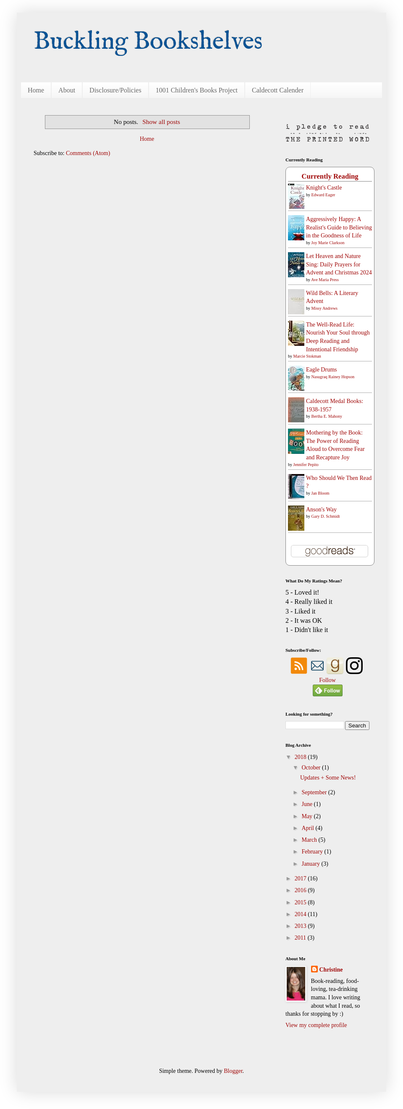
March (309, 840)
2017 (301, 878)
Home (36, 90)
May (307, 816)
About (66, 90)
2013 (301, 926)
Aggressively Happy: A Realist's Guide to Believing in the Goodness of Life (339, 227)
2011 (301, 938)
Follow (327, 680)
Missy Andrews (324, 308)
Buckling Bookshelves (148, 42)
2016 (301, 890)
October (311, 767)
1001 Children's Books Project (197, 90)
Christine (331, 970)
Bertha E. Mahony (327, 416)
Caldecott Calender (278, 90)
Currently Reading (329, 176)
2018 (301, 757)
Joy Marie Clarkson (328, 242)
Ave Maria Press (325, 279)
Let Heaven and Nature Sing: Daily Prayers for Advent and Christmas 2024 (339, 264)
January (311, 864)
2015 (301, 902)
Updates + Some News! (328, 777)
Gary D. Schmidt (325, 516)
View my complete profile (316, 1025)
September (314, 792)
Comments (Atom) (88, 153)
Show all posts (161, 121)
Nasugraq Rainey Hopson (333, 376)
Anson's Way (321, 509)
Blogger (233, 1071)
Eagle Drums (321, 369)
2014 (301, 914)
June (307, 804)
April (308, 828)
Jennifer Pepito (306, 464)
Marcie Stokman (307, 356)
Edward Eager (323, 194)
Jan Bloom (320, 493)
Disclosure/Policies (115, 90)
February (312, 851)
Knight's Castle (324, 187)
